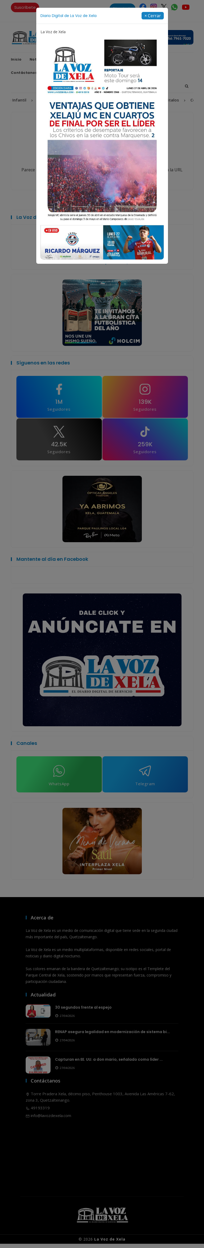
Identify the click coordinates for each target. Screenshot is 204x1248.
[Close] (153, 15)
